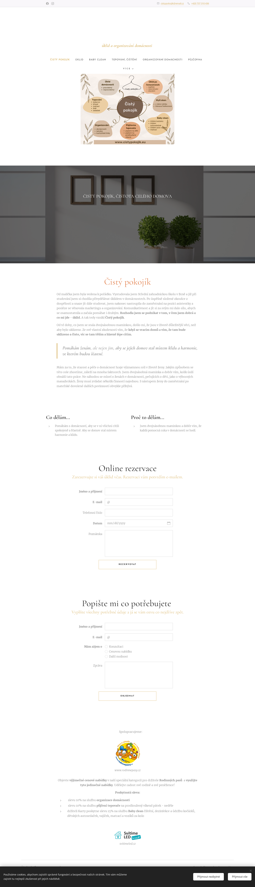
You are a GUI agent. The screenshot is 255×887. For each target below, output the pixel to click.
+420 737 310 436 (200, 3)
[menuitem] (81, 59)
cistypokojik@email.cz (172, 3)
